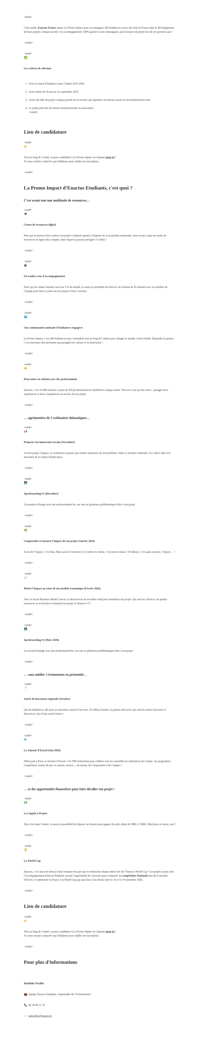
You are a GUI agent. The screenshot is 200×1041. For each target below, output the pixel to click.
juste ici (110, 157)
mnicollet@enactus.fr (40, 1015)
